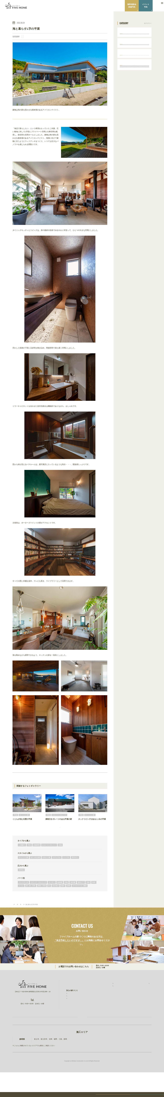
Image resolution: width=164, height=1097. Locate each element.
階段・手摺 (42, 898)
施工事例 (103, 998)
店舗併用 (36, 857)
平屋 (26, 36)
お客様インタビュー (106, 1001)
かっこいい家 (34, 36)
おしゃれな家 (46, 36)
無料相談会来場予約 (131, 5)
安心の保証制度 (73, 1008)
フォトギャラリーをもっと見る (60, 837)
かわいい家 (46, 870)
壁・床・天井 (58, 40)
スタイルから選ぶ (25, 866)
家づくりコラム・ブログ (107, 1016)
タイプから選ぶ (24, 853)
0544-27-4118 (95, 979)
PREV (28, 778)
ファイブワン (139, 1018)
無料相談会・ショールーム (108, 1011)
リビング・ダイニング (80, 36)
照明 (76, 40)
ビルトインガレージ (49, 857)
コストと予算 (72, 1014)
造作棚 (27, 40)
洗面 (42, 40)
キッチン (94, 36)
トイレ (48, 40)
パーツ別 (21, 891)
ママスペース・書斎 (88, 40)
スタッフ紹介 (139, 998)
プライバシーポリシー (142, 1008)
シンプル (67, 36)
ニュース (137, 1003)
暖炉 (71, 40)
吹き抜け (56, 898)
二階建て (22, 857)
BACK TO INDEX (60, 778)
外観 (101, 36)
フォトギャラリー (23, 917)
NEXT (91, 778)
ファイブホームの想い (74, 1000)
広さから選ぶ (23, 878)
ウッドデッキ (23, 895)
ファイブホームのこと (142, 995)
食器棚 (59, 895)
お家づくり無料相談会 (48, 1038)
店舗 (60, 857)
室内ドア (35, 40)
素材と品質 (71, 1011)
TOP (14, 917)
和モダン (75, 870)
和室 (93, 895)
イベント (101, 1006)
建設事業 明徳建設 (141, 1013)
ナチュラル (57, 36)
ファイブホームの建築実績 (108, 995)
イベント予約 (145, 5)
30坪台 (21, 882)
